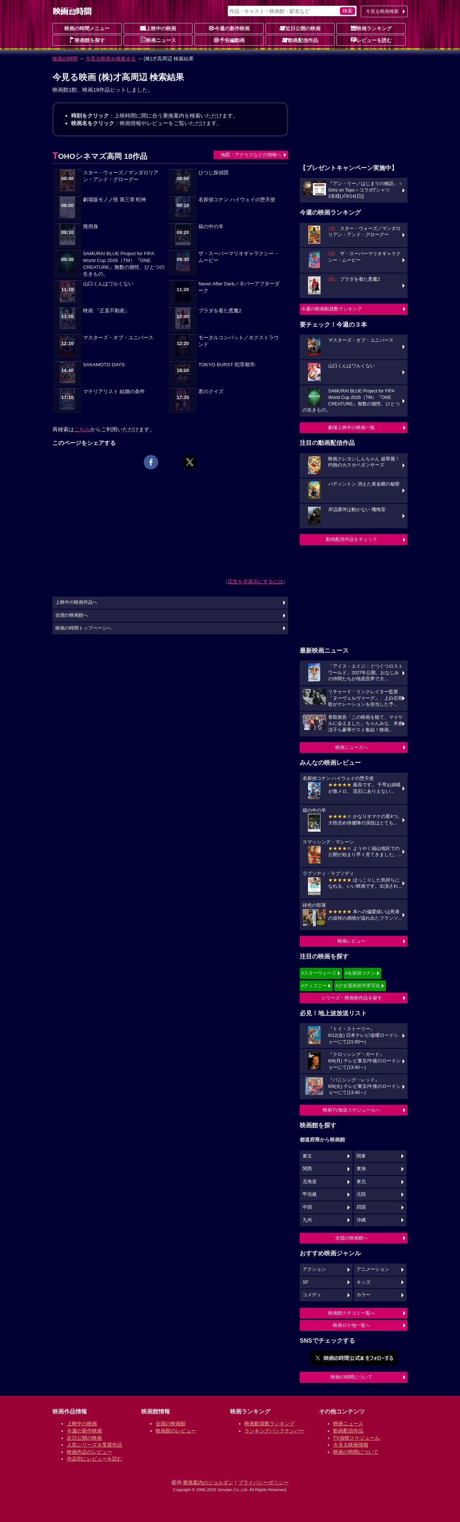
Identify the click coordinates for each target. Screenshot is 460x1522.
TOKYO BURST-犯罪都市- (227, 364)
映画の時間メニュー (87, 28)
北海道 (310, 1181)
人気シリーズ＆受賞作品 (94, 1445)
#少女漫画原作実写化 (358, 985)
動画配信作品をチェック (351, 539)
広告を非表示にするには (255, 581)
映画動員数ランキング (269, 1423)
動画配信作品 (300, 40)
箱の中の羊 (211, 226)
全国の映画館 (171, 1423)
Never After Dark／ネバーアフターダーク (239, 287)
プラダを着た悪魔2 (220, 310)
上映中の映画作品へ (76, 602)
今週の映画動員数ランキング (331, 309)
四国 (361, 1207)
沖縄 (361, 1220)
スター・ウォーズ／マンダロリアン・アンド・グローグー (120, 176)
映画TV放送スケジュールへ (351, 1110)
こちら (82, 429)
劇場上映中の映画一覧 (351, 427)
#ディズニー (314, 985)
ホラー (363, 1294)
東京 (307, 1156)
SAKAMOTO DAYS (104, 364)
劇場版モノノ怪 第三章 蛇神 (114, 199)
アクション (314, 1269)
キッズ (363, 1282)
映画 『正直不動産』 (106, 310)
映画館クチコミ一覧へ (351, 1313)
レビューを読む (371, 40)
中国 (307, 1207)
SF (305, 1282)
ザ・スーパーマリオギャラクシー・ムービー (238, 257)
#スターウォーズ (318, 973)
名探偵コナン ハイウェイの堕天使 (236, 199)
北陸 (361, 1194)
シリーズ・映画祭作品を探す (351, 998)
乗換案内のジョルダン (208, 1482)
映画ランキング (371, 28)
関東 (361, 1156)
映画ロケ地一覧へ (351, 1325)
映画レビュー (351, 941)
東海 (361, 1168)
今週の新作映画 (229, 28)
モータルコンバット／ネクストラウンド (238, 341)
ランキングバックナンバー (274, 1431)
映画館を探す (87, 40)
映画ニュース (158, 40)
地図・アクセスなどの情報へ (251, 154)
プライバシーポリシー (263, 1482)
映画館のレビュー (176, 1431)
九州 (307, 1220)
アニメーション (372, 1269)
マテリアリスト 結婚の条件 (114, 391)
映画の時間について (352, 1377)
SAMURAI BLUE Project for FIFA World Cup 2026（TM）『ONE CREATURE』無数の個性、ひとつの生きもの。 (124, 264)
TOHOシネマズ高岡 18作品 (99, 156)
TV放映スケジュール (356, 1438)
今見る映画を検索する (111, 58)
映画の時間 (65, 58)
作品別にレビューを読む (94, 1459)
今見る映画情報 (350, 1445)
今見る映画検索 (382, 11)
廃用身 (90, 226)
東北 (361, 1181)
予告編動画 (229, 40)
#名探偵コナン (360, 973)
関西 (307, 1168)
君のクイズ (211, 391)
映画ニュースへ (351, 747)
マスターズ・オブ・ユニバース (118, 337)
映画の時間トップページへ (83, 628)
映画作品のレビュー (89, 1452)
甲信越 (310, 1194)
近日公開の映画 (300, 28)
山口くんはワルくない (108, 283)
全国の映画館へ (351, 1238)
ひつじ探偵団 (213, 172)
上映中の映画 (158, 28)
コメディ (312, 1294)
